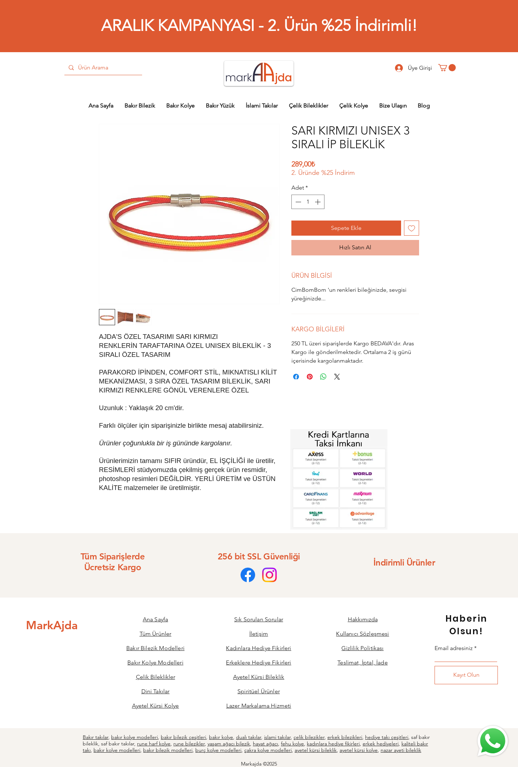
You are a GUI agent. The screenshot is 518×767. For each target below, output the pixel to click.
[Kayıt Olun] (466, 675)
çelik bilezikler (309, 737)
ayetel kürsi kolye (359, 750)
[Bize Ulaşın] (492, 741)
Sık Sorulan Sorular (258, 619)
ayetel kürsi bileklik (316, 750)
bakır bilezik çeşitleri (183, 737)
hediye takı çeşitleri (386, 737)
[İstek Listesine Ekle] (411, 228)
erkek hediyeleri (381, 743)
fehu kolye (292, 743)
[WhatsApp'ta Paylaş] (323, 376)
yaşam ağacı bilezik (229, 743)
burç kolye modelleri (218, 750)
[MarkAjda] (52, 625)
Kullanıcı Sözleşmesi (362, 633)
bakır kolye (221, 737)
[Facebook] (248, 575)
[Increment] (318, 202)
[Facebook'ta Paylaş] (296, 376)
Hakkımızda (363, 619)
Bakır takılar (95, 737)
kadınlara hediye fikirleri (333, 743)
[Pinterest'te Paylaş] (309, 376)
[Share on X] (337, 376)
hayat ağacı (265, 743)
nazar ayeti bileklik (401, 750)
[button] (447, 67)
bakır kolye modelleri (134, 737)
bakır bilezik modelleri (167, 750)
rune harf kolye (154, 743)
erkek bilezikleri (344, 737)
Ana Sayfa (155, 619)
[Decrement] (297, 202)
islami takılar (277, 737)
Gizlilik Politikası (362, 648)
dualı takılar (248, 737)
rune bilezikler (189, 743)
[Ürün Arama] (102, 67)
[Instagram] (269, 575)
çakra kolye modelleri (268, 750)
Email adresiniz (454, 648)
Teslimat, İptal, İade (362, 662)
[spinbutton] (308, 202)
